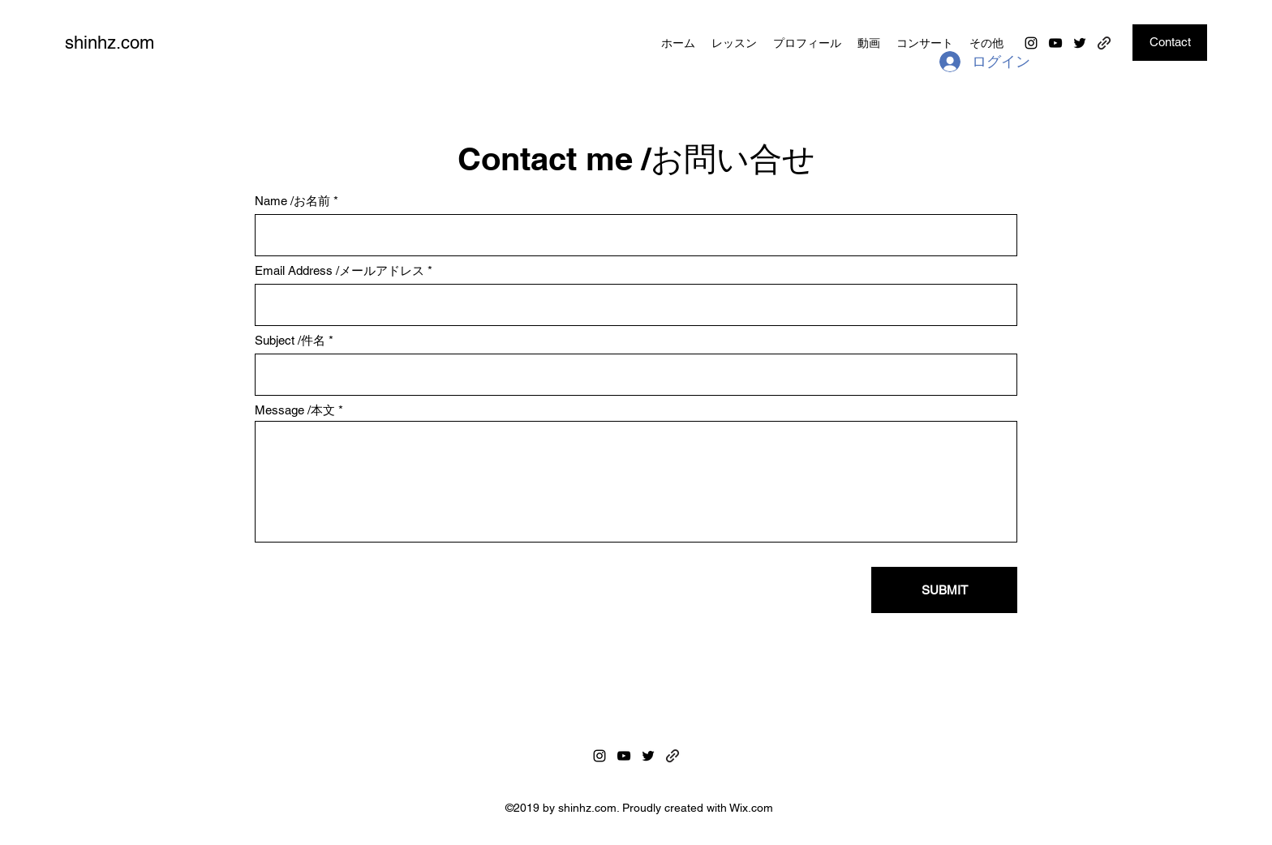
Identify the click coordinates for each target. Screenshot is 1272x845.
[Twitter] (1080, 43)
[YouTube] (1055, 43)
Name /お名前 (292, 201)
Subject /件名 (290, 340)
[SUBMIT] (944, 590)
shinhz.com (109, 42)
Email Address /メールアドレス (339, 270)
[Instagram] (1031, 43)
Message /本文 (295, 410)
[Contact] (1169, 42)
